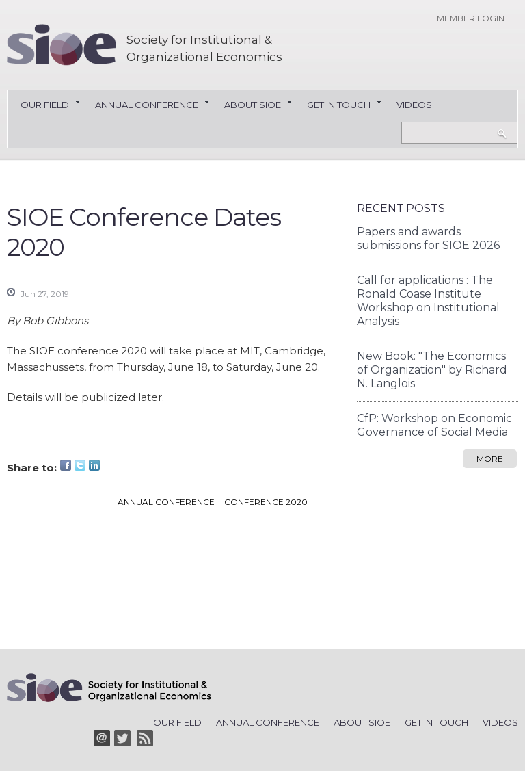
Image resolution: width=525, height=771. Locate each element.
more (489, 459)
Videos (414, 104)
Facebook (65, 465)
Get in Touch (338, 105)
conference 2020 (266, 502)
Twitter (80, 465)
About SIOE (252, 105)
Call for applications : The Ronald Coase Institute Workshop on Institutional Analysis (428, 301)
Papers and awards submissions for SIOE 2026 (428, 238)
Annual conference (166, 502)
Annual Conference (146, 105)
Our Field (45, 105)
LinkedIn (94, 465)
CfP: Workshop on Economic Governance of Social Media (434, 425)
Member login (470, 18)
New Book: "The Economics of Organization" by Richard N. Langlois (432, 370)
